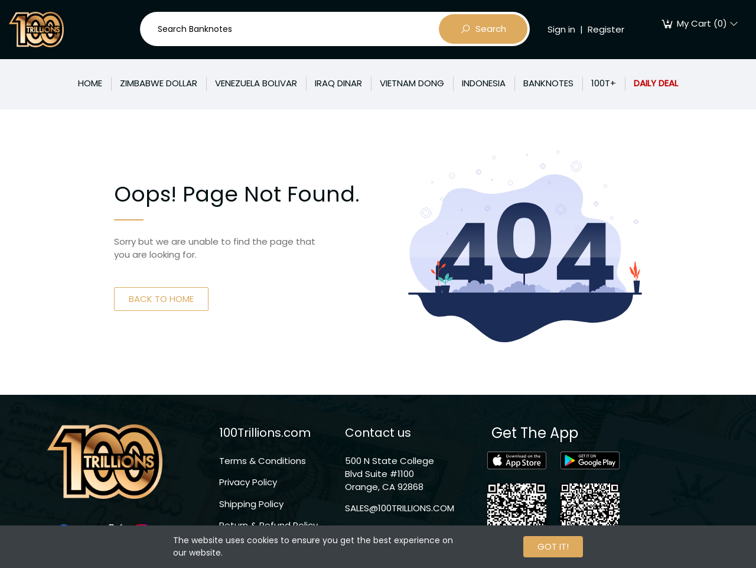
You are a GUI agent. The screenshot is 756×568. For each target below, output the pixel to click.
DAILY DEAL (656, 83)
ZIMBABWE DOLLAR (158, 83)
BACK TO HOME (161, 299)
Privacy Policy (248, 482)
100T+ (603, 83)
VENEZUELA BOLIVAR (256, 83)
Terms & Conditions (262, 461)
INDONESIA (484, 83)
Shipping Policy (251, 504)
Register (606, 29)
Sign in (561, 29)
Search (483, 29)
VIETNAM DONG (412, 83)
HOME (90, 83)
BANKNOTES (548, 83)
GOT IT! (553, 546)
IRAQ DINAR (338, 83)
